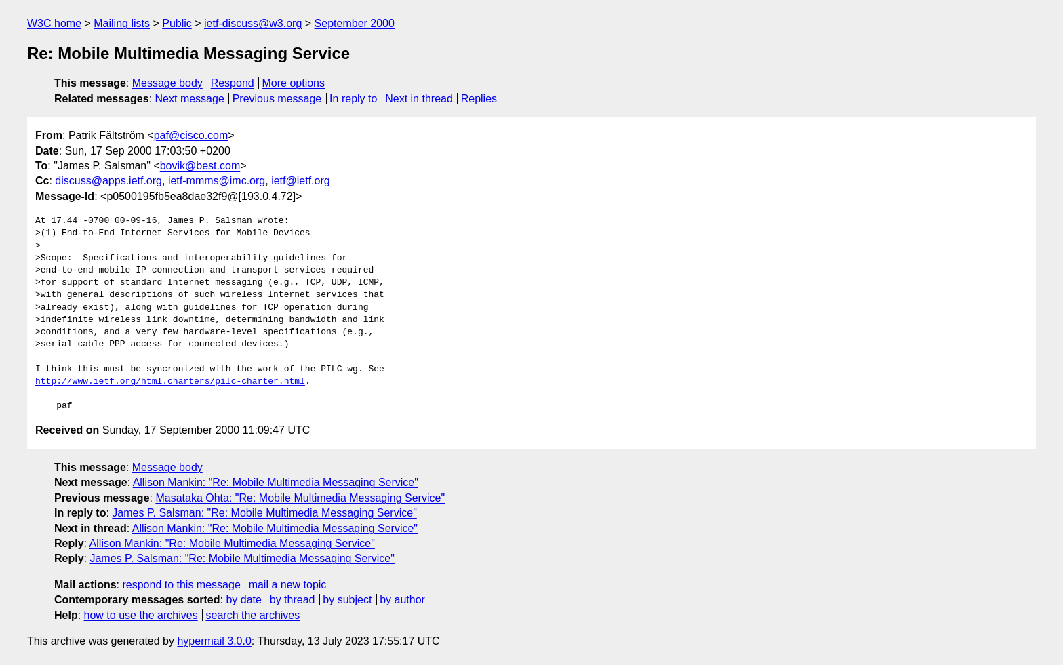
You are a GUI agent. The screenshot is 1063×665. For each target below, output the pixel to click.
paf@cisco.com (191, 135)
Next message (189, 98)
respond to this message (181, 584)
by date (243, 599)
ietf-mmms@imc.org (216, 180)
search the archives (253, 615)
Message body (167, 83)
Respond (232, 83)
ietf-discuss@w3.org (253, 23)
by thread (292, 599)
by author (402, 599)
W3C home (54, 23)
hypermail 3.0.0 (214, 641)
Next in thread (419, 98)
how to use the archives (141, 615)
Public (177, 23)
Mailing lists (122, 23)
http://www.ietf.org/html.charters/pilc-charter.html (170, 382)
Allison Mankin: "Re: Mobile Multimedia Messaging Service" (275, 482)
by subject (347, 599)
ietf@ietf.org (300, 180)
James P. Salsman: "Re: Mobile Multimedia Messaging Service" (264, 513)
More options (293, 83)
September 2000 (355, 23)
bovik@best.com (200, 166)
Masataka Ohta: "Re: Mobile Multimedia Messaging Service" (300, 498)
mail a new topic (288, 584)
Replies (479, 98)
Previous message (277, 98)
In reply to (353, 98)
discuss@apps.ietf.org (108, 180)
